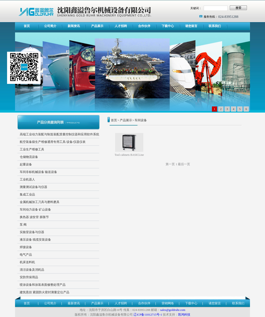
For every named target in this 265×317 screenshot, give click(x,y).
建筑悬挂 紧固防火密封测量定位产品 (44, 292)
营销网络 (168, 303)
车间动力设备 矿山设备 (35, 209)
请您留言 (191, 26)
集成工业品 (27, 194)
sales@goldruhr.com (172, 310)
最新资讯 (74, 303)
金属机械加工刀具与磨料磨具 (39, 202)
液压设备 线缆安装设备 (35, 239)
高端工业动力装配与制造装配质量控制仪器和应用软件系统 (59, 134)
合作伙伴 (144, 26)
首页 (27, 26)
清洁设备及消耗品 (32, 269)
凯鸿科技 (184, 314)
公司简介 (50, 26)
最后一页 (184, 164)
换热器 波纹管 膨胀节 (34, 217)
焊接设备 (26, 247)
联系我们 (215, 26)
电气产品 (26, 254)
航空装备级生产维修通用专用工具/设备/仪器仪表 (53, 142)
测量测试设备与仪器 (33, 187)
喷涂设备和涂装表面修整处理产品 (43, 284)
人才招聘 (121, 26)
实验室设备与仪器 (32, 232)
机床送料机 (27, 262)
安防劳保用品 (29, 277)
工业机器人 (27, 179)
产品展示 (97, 26)
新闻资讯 (74, 26)
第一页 (170, 164)
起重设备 (26, 164)
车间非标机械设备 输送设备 (38, 172)
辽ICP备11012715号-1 (147, 314)
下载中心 (168, 26)
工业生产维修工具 (32, 149)
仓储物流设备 (29, 157)
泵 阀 (23, 224)
